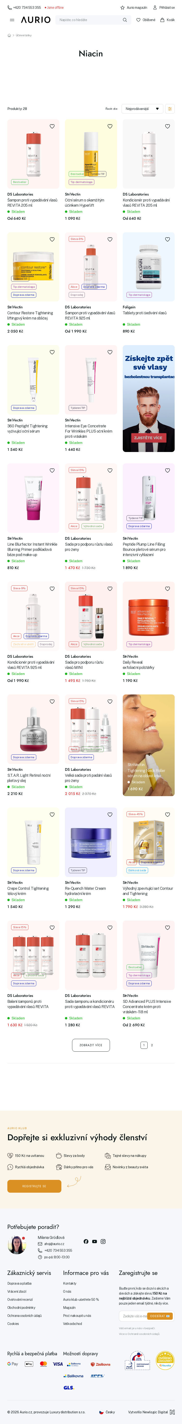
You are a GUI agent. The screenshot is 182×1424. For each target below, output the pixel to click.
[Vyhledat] (125, 20)
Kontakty (69, 1283)
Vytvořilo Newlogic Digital (151, 1412)
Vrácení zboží (16, 1291)
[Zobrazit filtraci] (170, 109)
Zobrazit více (91, 1045)
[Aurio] (36, 19)
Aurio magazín (133, 7)
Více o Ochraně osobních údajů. (139, 1334)
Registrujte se (34, 1186)
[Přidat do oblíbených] (52, 126)
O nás (67, 1291)
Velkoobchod (72, 1324)
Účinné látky (24, 35)
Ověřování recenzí (20, 1299)
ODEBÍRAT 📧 (160, 1316)
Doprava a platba (19, 1283)
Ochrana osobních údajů (24, 1316)
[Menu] (12, 20)
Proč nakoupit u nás (77, 1316)
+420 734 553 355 (24, 7)
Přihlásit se (164, 7)
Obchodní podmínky (21, 1308)
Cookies (13, 1324)
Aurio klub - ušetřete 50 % (81, 1299)
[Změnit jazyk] (107, 1412)
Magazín (69, 1308)
